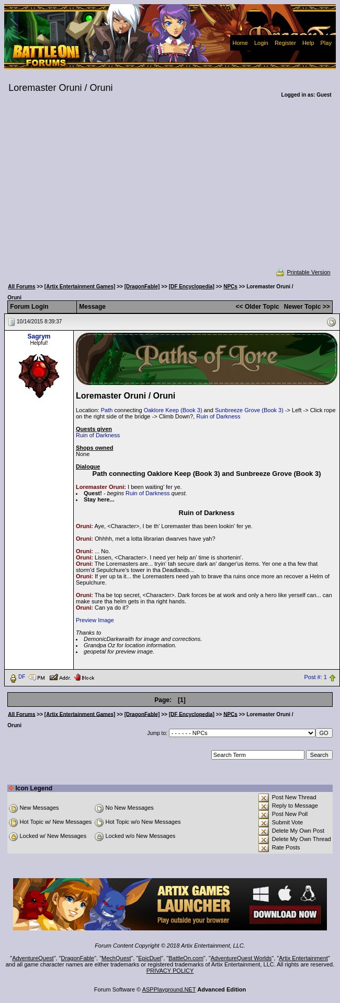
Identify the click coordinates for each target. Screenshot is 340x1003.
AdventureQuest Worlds (241, 958)
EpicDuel (149, 958)
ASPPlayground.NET (169, 989)
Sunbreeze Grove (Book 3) (249, 410)
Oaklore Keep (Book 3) (173, 410)
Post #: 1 (315, 677)
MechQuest (116, 958)
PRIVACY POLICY (170, 970)
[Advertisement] (170, 190)
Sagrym (38, 336)
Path (107, 410)
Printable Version (302, 272)
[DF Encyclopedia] (191, 286)
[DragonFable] (142, 286)
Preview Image (95, 620)
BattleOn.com (185, 958)
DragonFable (78, 958)
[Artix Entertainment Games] (80, 286)
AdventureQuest (33, 958)
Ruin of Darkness (218, 416)
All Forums (21, 286)
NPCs (230, 286)
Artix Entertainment (303, 958)
